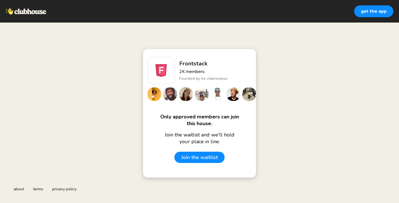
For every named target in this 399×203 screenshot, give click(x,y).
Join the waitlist (199, 157)
